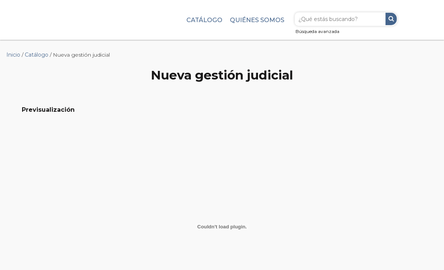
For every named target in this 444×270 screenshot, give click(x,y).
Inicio (13, 54)
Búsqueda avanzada (317, 31)
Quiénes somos (257, 20)
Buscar (391, 19)
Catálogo (204, 20)
